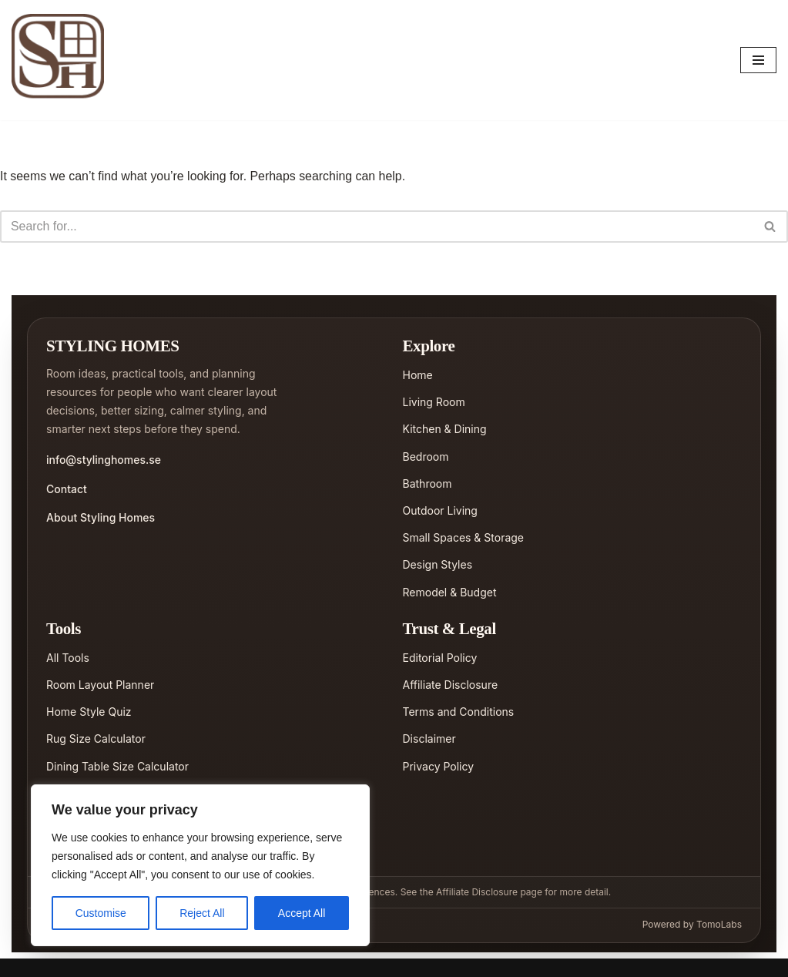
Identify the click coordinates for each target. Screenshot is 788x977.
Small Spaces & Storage (464, 537)
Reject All (201, 913)
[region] (200, 865)
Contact (66, 488)
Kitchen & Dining (445, 429)
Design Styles (438, 565)
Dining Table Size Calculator (117, 766)
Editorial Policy (440, 657)
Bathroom (427, 483)
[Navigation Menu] (758, 60)
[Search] (376, 226)
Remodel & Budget (450, 592)
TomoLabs (719, 924)
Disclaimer (429, 739)
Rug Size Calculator (96, 739)
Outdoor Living (440, 510)
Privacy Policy (438, 766)
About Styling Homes (100, 517)
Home (418, 374)
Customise (100, 913)
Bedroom (426, 456)
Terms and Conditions (459, 712)
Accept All (301, 913)
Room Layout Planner (100, 684)
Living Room (434, 402)
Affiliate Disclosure (450, 684)
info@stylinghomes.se (103, 460)
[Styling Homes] (62, 60)
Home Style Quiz (89, 712)
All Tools (67, 657)
